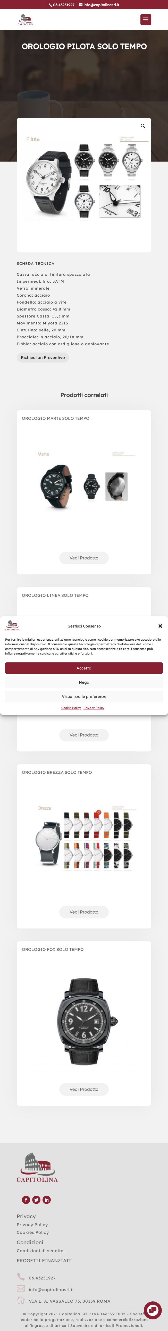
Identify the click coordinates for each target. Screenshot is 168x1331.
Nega (84, 682)
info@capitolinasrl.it (51, 1289)
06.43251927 (42, 1277)
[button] (160, 626)
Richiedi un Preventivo (43, 357)
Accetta (84, 668)
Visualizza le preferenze (84, 696)
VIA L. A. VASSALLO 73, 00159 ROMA (70, 1301)
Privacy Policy (93, 708)
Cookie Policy (71, 708)
